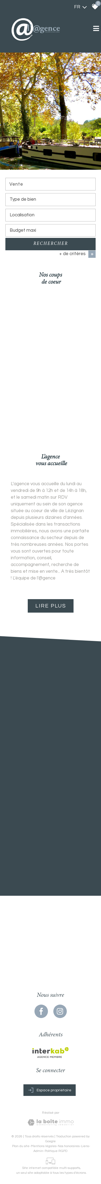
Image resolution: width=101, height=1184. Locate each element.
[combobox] (50, 184)
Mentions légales (43, 1145)
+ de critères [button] (77, 254)
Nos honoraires (68, 1145)
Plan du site (20, 1145)
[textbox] (50, 199)
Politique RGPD (56, 1150)
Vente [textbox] (16, 184)
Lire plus (50, 606)
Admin (38, 1150)
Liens (85, 1145)
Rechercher (50, 244)
